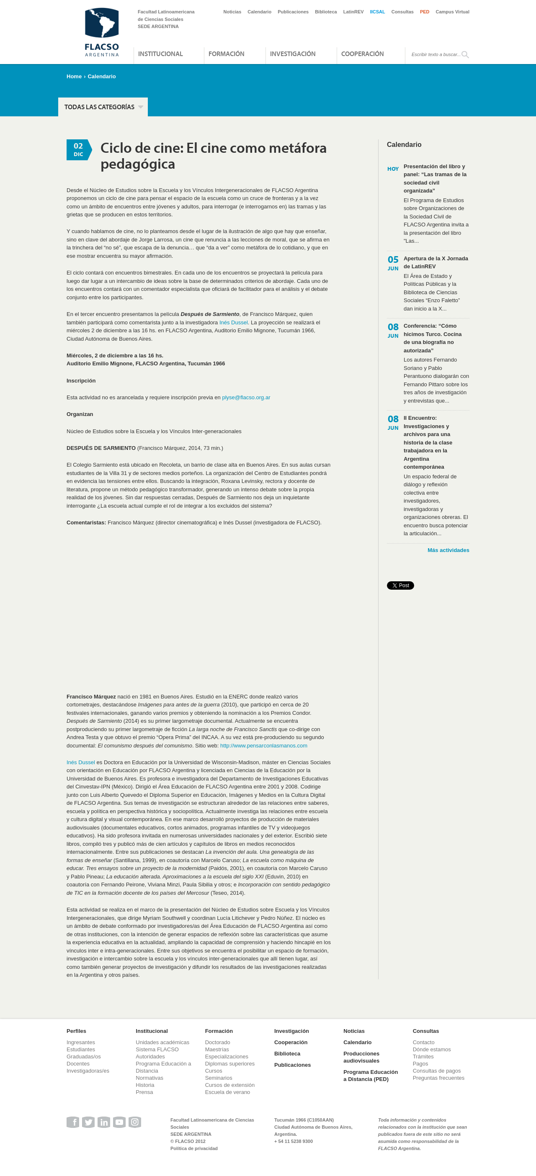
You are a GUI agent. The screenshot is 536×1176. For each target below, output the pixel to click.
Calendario (259, 11)
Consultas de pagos (437, 1071)
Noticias (233, 11)
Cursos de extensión (230, 1085)
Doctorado (217, 1042)
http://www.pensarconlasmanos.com (263, 745)
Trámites (423, 1056)
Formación (227, 53)
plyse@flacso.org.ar (246, 397)
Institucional (160, 53)
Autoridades (150, 1056)
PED (425, 11)
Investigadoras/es (88, 1071)
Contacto (424, 1042)
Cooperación (362, 53)
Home (74, 76)
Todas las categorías (99, 107)
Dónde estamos (432, 1049)
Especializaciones (226, 1056)
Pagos (420, 1063)
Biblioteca (326, 11)
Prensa (144, 1092)
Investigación (293, 53)
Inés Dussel (233, 322)
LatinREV (353, 11)
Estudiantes (81, 1049)
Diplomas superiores (230, 1063)
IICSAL (377, 11)
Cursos (213, 1071)
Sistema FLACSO (157, 1049)
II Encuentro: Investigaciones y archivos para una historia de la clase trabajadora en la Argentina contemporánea (428, 442)
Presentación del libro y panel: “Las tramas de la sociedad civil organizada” (435, 178)
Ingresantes (81, 1042)
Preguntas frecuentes (439, 1078)
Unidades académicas (162, 1042)
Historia (145, 1085)
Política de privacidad (194, 1148)
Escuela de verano (227, 1092)
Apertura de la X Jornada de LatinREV (436, 262)
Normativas (149, 1078)
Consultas (403, 11)
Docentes (78, 1063)
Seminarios (218, 1078)
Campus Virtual (453, 11)
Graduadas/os (84, 1056)
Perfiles (76, 1031)
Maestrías (217, 1049)
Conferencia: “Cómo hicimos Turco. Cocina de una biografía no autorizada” (432, 338)
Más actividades (448, 550)
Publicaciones (293, 11)
